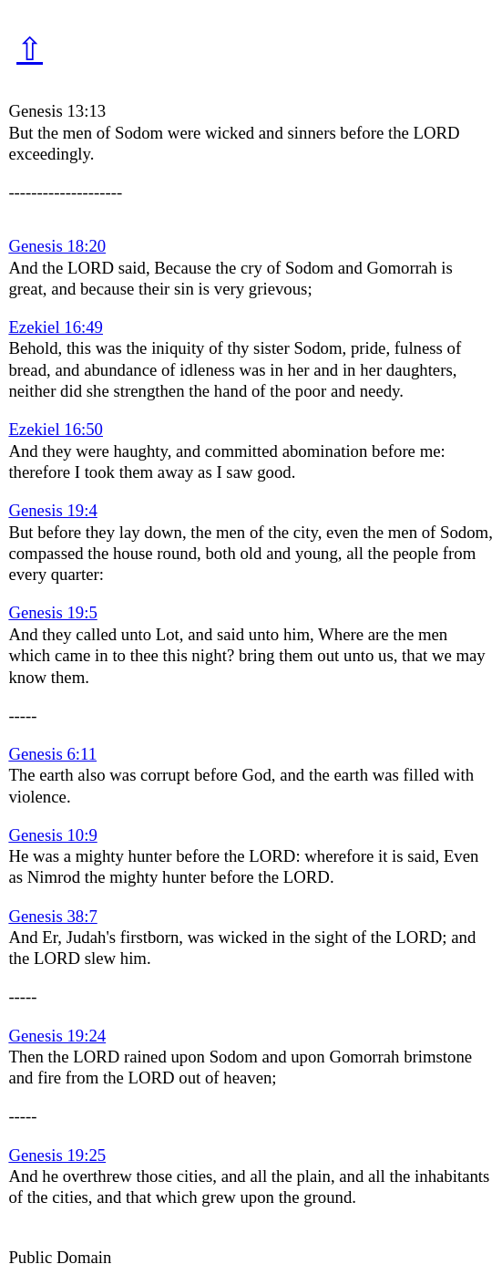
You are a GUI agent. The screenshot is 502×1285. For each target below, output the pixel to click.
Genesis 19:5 (52, 612)
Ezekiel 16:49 (55, 327)
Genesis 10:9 (52, 835)
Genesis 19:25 (57, 1155)
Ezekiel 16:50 (55, 429)
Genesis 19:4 (52, 510)
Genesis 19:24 (57, 1035)
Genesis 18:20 (57, 245)
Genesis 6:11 (52, 753)
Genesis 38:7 (52, 916)
